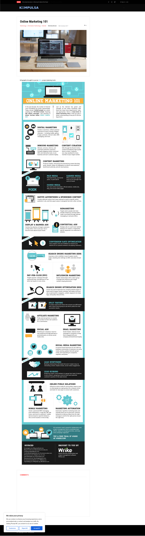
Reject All (25, 528)
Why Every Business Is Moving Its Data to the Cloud (35, 2)
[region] (24, 522)
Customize (12, 528)
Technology (23, 25)
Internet (44, 25)
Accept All (37, 528)
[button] (124, 7)
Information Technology (34, 25)
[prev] (76, 2)
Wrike (40, 80)
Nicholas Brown (52, 25)
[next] (79, 2)
